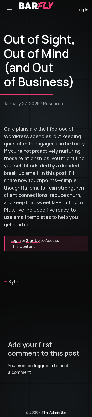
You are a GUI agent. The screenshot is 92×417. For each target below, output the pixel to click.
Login (16, 240)
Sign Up (33, 240)
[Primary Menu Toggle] (9, 9)
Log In (82, 9)
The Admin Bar (53, 412)
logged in (43, 365)
